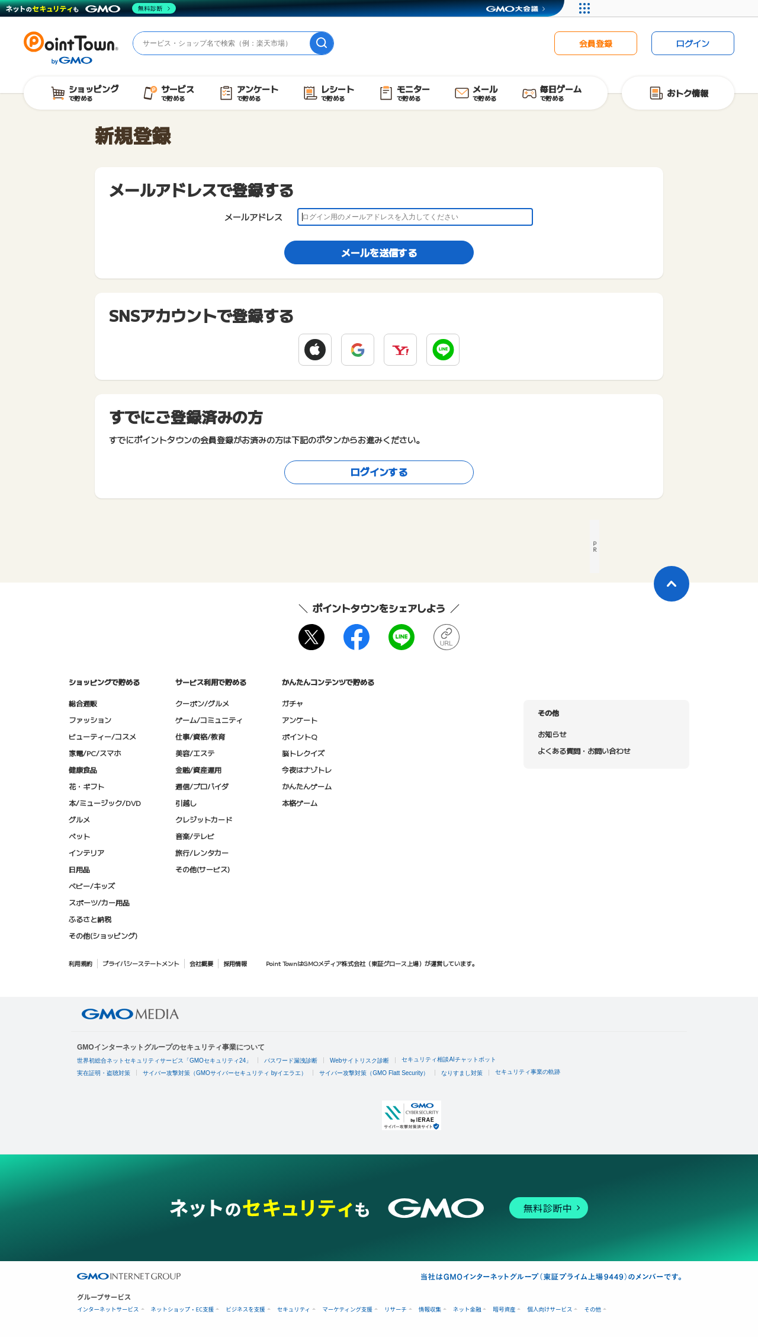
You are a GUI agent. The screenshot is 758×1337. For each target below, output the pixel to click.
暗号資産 (504, 1309)
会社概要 (201, 963)
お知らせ (552, 734)
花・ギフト (86, 786)
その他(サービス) (202, 869)
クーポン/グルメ (202, 703)
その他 (592, 1309)
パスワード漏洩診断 (290, 1060)
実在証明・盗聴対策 (103, 1073)
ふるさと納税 (90, 919)
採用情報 (235, 963)
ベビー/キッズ (92, 886)
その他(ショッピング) (103, 935)
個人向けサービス (549, 1309)
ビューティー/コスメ (102, 736)
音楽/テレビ (194, 836)
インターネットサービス (108, 1309)
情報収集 (430, 1309)
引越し (186, 803)
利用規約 (80, 963)
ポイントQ (299, 736)
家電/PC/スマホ (95, 753)
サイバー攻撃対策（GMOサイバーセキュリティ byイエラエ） (225, 1073)
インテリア (86, 852)
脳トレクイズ (303, 753)
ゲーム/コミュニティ (209, 720)
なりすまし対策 (462, 1073)
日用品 (79, 869)
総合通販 (83, 703)
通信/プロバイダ (202, 786)
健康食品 (83, 770)
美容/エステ (194, 753)
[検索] (321, 43)
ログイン (692, 43)
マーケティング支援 (347, 1309)
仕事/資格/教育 (200, 736)
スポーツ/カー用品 (99, 902)
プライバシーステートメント (140, 963)
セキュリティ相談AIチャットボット (449, 1059)
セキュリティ (293, 1309)
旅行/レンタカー (202, 852)
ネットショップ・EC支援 (182, 1309)
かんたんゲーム (307, 786)
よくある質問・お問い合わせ (584, 751)
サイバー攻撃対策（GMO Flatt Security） (374, 1073)
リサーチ (395, 1309)
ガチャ (292, 703)
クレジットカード (203, 819)
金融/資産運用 (198, 770)
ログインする (379, 472)
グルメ (79, 819)
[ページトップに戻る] (671, 584)
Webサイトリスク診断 (359, 1060)
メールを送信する (379, 252)
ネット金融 (467, 1309)
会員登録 (595, 43)
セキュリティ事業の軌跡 (527, 1072)
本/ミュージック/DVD (105, 803)
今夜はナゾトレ (307, 770)
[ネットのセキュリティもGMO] (91, 8)
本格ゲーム (299, 803)
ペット (79, 836)
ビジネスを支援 (245, 1309)
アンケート (299, 720)
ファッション (90, 720)
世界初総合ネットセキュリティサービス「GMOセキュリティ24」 (164, 1060)
